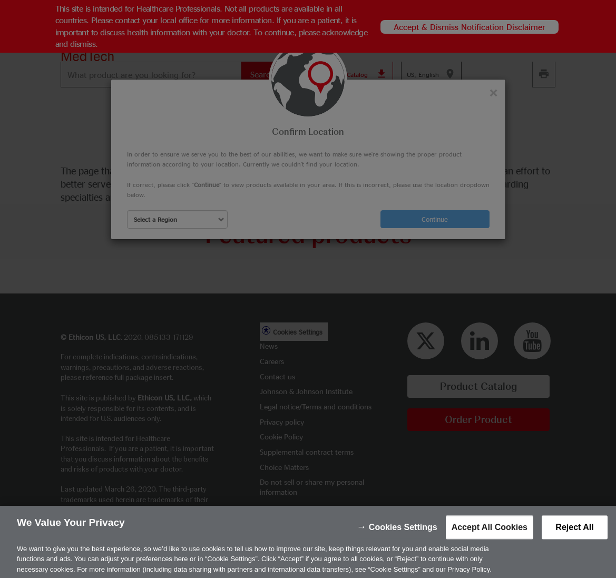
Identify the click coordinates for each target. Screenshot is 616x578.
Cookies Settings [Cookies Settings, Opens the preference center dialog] (403, 536)
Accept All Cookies (489, 536)
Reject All (574, 536)
